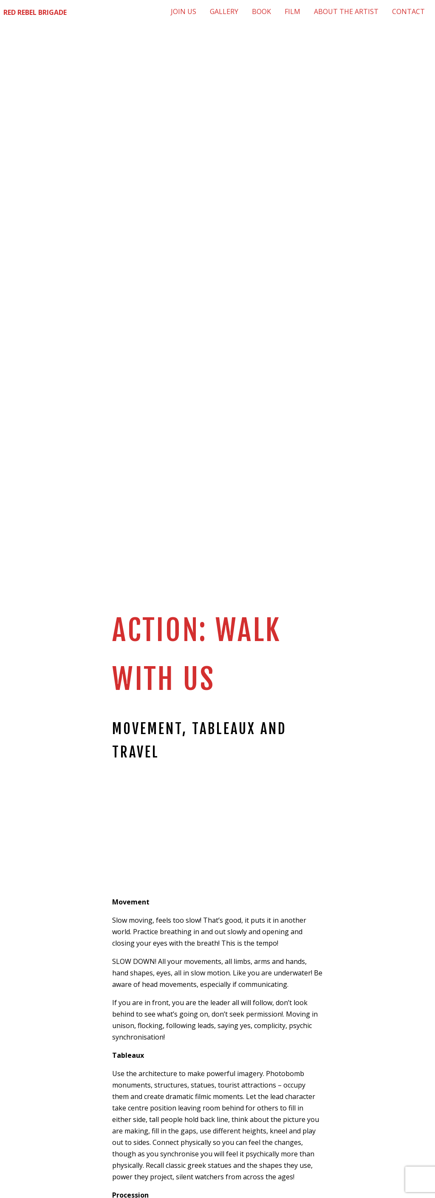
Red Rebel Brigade (35, 12)
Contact (408, 11)
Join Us (183, 11)
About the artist (346, 11)
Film (292, 11)
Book (261, 11)
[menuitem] (183, 11)
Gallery (224, 11)
